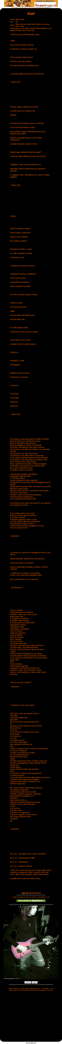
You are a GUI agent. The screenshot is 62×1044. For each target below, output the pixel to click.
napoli (32, 1043)
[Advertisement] (21, 1016)
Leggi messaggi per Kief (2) (22, 897)
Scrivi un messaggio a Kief (40, 897)
